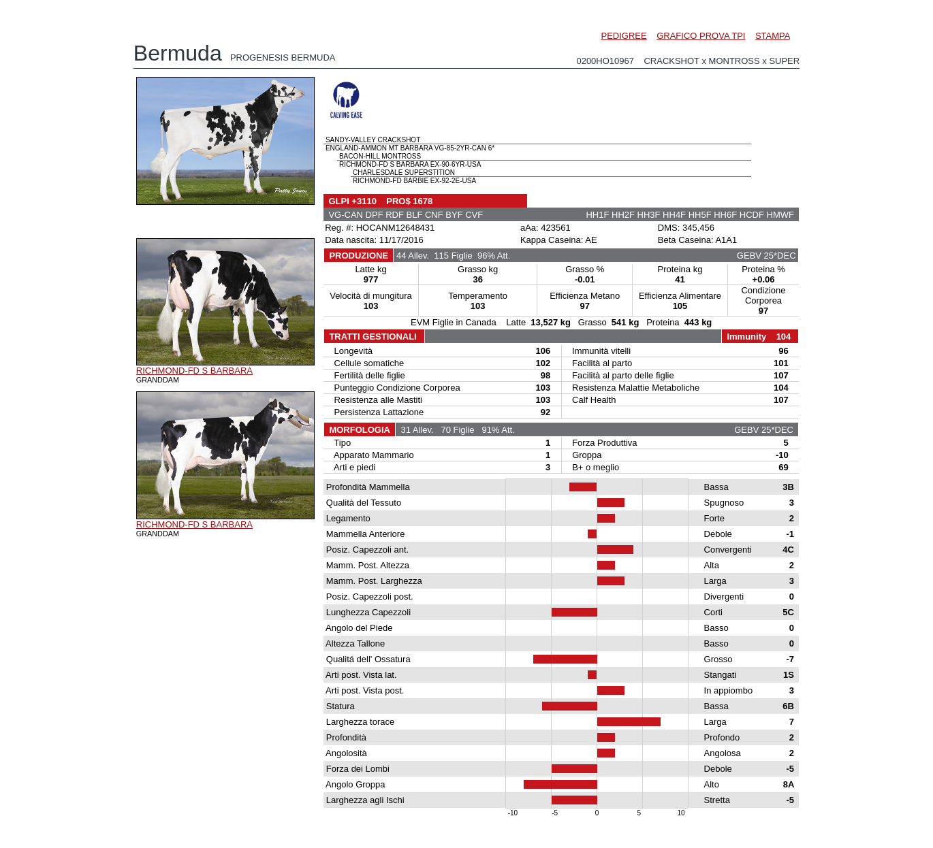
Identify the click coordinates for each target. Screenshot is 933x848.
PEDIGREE (624, 36)
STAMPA (772, 36)
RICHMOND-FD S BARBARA (194, 370)
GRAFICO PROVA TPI (701, 36)
